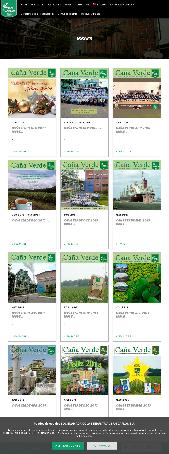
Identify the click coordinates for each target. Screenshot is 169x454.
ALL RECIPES (54, 4)
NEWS (68, 4)
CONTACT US (82, 4)
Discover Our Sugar (91, 14)
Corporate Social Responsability (37, 14)
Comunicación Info (67, 14)
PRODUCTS (37, 4)
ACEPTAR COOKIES (68, 445)
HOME (24, 4)
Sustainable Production (122, 4)
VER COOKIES (102, 445)
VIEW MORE (19, 151)
